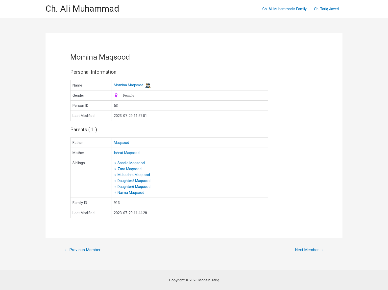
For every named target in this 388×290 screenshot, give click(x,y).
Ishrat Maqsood (127, 153)
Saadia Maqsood (129, 163)
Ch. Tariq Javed (326, 9)
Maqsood (121, 142)
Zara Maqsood (128, 169)
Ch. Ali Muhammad (82, 9)
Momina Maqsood (128, 85)
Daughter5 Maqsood (132, 180)
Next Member (309, 249)
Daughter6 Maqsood (132, 186)
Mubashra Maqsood (132, 175)
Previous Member (82, 249)
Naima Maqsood (129, 192)
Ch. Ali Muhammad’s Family (284, 9)
